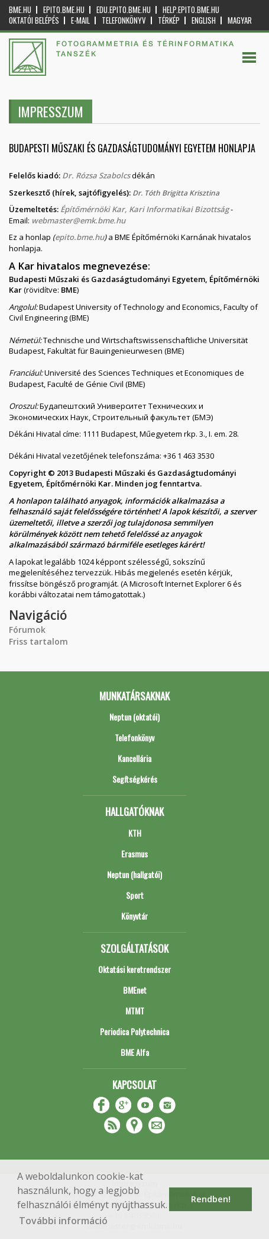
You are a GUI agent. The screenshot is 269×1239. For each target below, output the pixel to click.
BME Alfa (135, 1052)
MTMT (134, 1010)
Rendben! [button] (211, 1199)
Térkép (169, 20)
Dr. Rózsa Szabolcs (97, 175)
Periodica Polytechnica (134, 1031)
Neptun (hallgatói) (134, 874)
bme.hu (20, 10)
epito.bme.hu (64, 10)
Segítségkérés (134, 779)
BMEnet (135, 990)
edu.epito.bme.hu (123, 10)
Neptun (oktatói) (134, 716)
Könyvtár (134, 916)
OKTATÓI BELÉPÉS (34, 20)
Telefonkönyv (124, 20)
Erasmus (134, 853)
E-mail (80, 20)
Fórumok (27, 629)
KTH (134, 833)
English (204, 20)
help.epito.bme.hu (191, 10)
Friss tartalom (38, 641)
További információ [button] (63, 1220)
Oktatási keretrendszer (134, 969)
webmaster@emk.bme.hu (78, 220)
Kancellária (134, 758)
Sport (135, 895)
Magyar (240, 20)
